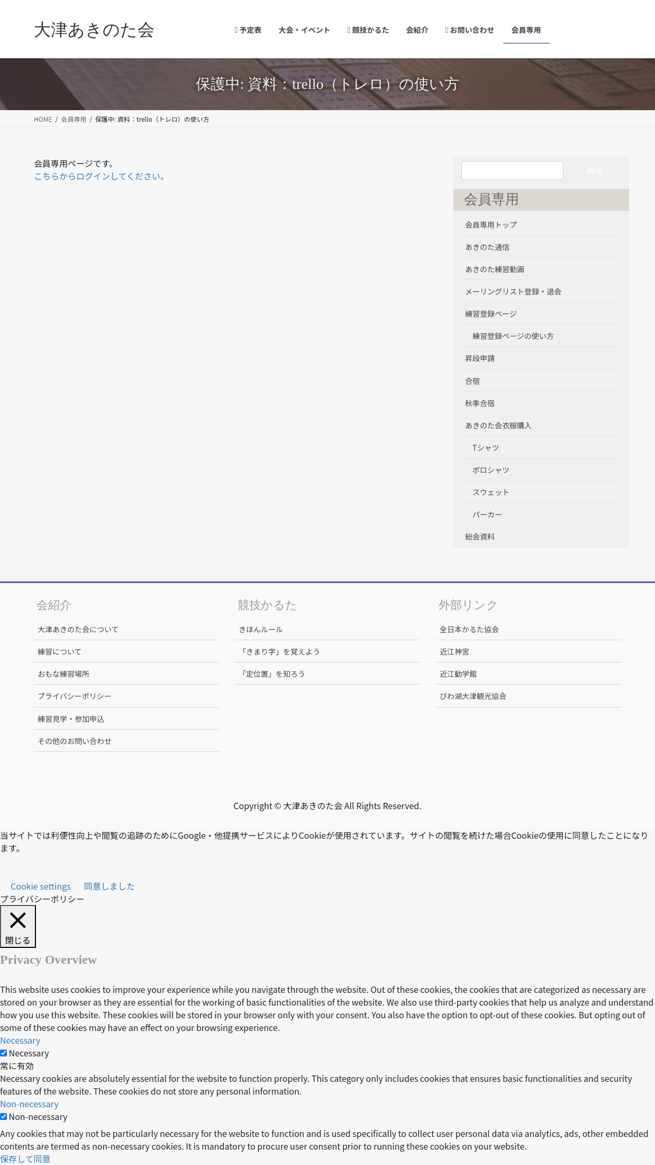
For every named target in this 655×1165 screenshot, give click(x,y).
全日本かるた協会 (469, 629)
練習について (60, 651)
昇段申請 (480, 358)
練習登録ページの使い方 (513, 335)
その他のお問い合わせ (75, 741)
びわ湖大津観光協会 (473, 696)
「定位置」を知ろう (272, 673)
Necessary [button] (20, 1040)
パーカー (487, 514)
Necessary (29, 1052)
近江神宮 (454, 651)
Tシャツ (485, 447)
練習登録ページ (491, 313)
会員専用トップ (491, 224)
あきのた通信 (487, 246)
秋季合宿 (480, 403)
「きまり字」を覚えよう (279, 651)
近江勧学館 (458, 673)
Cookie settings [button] (41, 886)
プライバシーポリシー (75, 696)
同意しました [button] (109, 886)
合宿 (472, 380)
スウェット (491, 492)
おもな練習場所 (63, 673)
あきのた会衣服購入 (498, 425)
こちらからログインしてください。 (101, 175)
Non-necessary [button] (29, 1103)
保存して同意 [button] (25, 1158)
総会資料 (480, 536)
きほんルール (261, 629)
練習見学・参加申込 (71, 718)
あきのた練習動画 (494, 269)
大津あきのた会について (78, 629)
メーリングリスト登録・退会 (513, 291)
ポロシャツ (491, 469)
